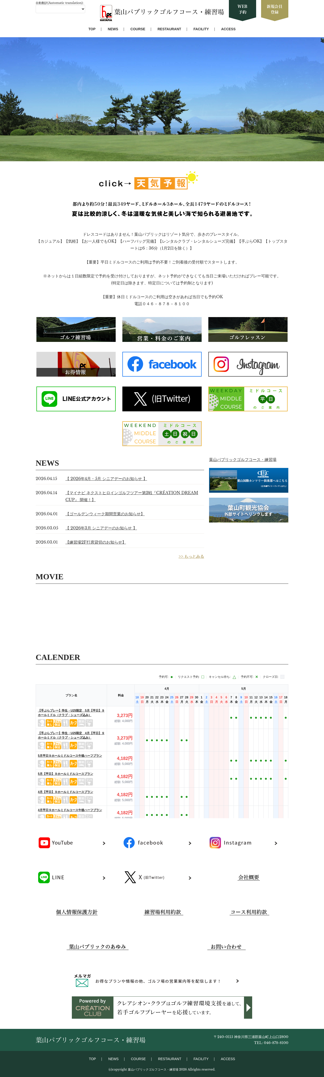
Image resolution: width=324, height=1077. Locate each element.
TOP (92, 29)
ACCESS (228, 29)
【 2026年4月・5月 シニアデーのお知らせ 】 (106, 478)
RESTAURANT (169, 29)
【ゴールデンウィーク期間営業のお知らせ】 (105, 513)
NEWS (113, 29)
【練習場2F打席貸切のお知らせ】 (95, 542)
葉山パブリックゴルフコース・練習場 (242, 459)
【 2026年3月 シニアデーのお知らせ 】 (101, 527)
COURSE (138, 29)
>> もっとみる (191, 556)
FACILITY (201, 29)
